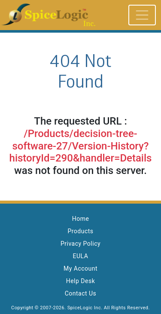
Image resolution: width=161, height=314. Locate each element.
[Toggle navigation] (142, 15)
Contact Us (81, 293)
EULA (80, 256)
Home (80, 218)
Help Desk (80, 280)
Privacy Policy (80, 243)
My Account (80, 268)
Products (80, 231)
